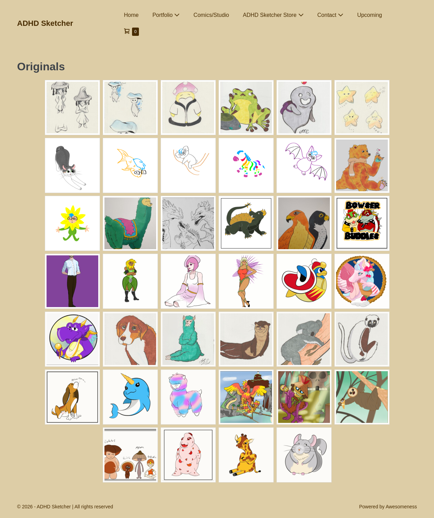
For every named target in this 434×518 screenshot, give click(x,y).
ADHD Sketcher (45, 23)
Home (131, 15)
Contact (330, 15)
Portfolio (166, 15)
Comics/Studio (211, 15)
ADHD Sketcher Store (273, 15)
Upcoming (369, 15)
